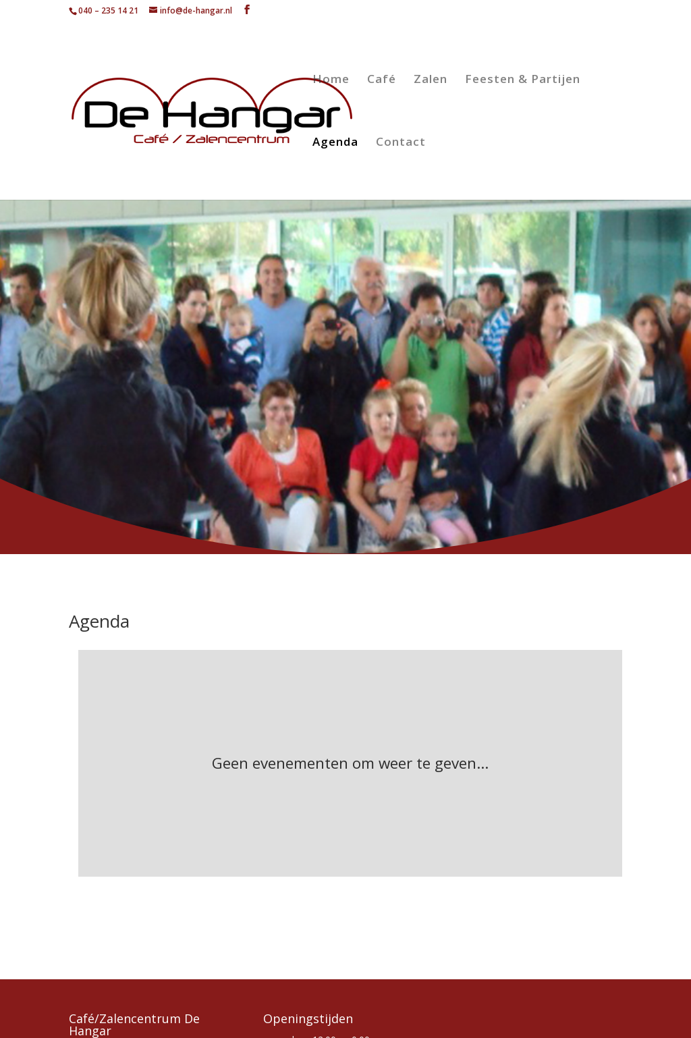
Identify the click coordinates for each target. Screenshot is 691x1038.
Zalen (430, 80)
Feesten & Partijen (522, 80)
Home (331, 80)
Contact (401, 143)
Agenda (335, 143)
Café (381, 80)
